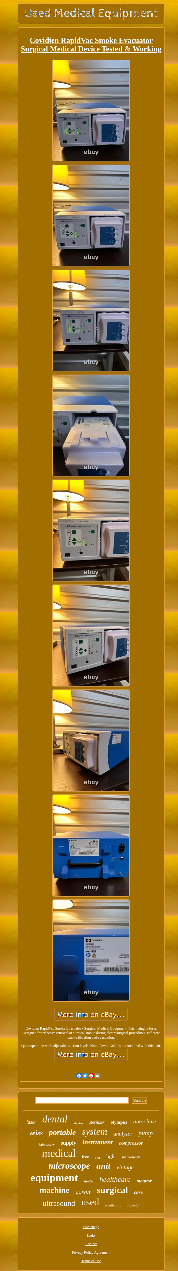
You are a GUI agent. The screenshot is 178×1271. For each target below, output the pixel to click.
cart (97, 1158)
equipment (54, 1177)
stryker (78, 1123)
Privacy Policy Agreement (91, 1252)
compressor (131, 1143)
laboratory (47, 1144)
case (138, 1192)
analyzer (122, 1134)
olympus (119, 1122)
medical (59, 1153)
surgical (112, 1190)
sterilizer (97, 1122)
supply (68, 1143)
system (94, 1131)
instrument (98, 1142)
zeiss (36, 1133)
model (88, 1181)
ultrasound (59, 1203)
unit (103, 1166)
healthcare (115, 1179)
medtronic (113, 1205)
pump (146, 1133)
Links (91, 1235)
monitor (144, 1180)
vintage (125, 1167)
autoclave (144, 1121)
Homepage (91, 1227)
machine (54, 1190)
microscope (69, 1166)
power (83, 1191)
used (90, 1201)
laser (31, 1122)
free (85, 1157)
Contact (91, 1244)
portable (62, 1132)
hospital (133, 1205)
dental (54, 1119)
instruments (131, 1157)
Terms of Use (91, 1261)
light (111, 1156)
